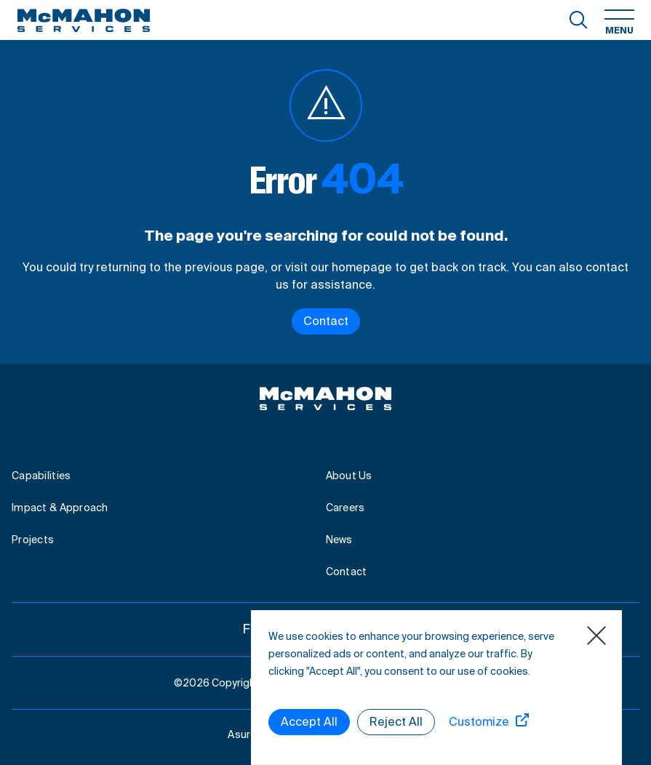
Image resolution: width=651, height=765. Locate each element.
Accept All (309, 721)
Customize (479, 721)
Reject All (396, 721)
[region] (436, 687)
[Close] (596, 635)
